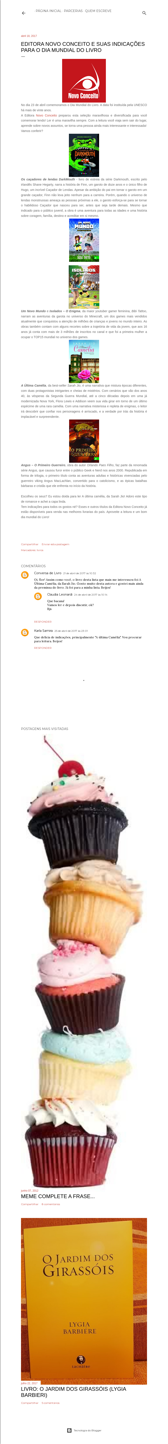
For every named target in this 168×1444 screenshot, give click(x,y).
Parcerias (71, 11)
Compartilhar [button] (29, 544)
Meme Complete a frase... (58, 1196)
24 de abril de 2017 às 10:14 (90, 594)
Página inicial (47, 11)
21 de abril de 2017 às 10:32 (79, 573)
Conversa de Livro (47, 573)
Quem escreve (97, 11)
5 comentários (51, 1403)
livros (40, 550)
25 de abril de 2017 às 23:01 (71, 630)
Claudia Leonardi (59, 594)
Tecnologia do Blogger (84, 1430)
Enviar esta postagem (55, 544)
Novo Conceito (46, 115)
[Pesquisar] (144, 12)
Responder (43, 621)
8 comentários (51, 1204)
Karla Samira (43, 631)
